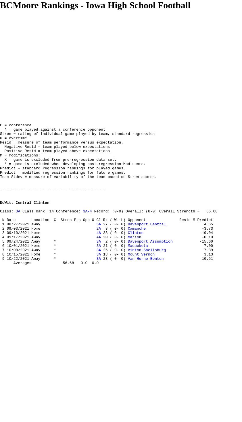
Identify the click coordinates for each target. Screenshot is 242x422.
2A (98, 249)
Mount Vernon (141, 280)
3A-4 (87, 229)
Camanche (137, 249)
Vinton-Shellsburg (147, 275)
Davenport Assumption (150, 265)
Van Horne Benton (146, 286)
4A (98, 255)
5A (98, 244)
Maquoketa (138, 270)
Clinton (136, 255)
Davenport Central (147, 244)
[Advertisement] (54, 64)
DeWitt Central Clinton (24, 218)
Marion (134, 260)
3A (18, 229)
